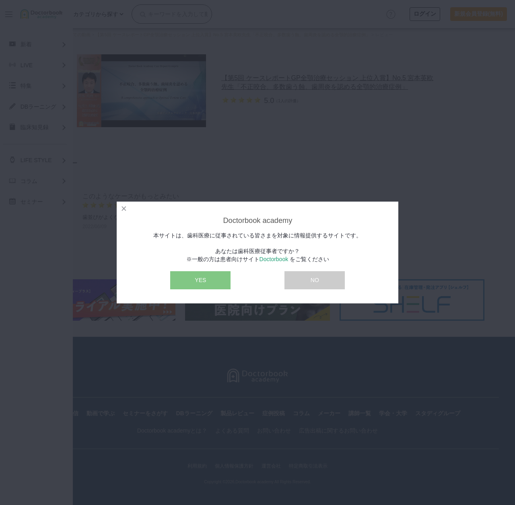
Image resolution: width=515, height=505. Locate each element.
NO (315, 280)
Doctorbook (274, 259)
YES (200, 280)
